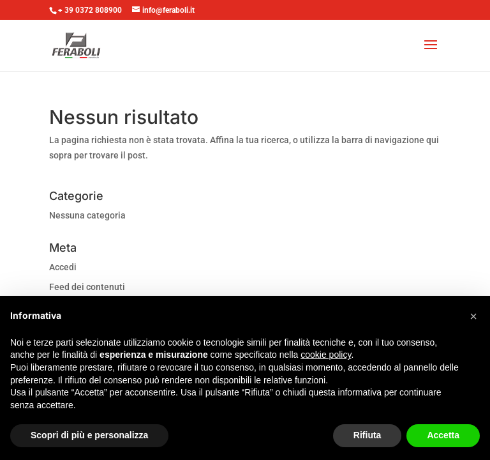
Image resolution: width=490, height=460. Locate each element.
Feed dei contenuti (87, 287)
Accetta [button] (443, 435)
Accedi (63, 267)
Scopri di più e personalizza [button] (89, 435)
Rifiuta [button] (367, 435)
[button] (473, 316)
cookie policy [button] (326, 354)
